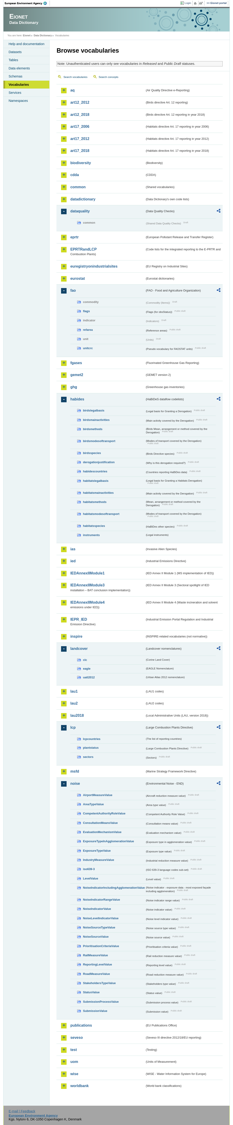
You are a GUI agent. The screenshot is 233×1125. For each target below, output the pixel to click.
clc (85, 660)
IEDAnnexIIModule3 (87, 585)
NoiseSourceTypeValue (99, 927)
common (78, 187)
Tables (13, 60)
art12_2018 (79, 115)
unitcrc (88, 348)
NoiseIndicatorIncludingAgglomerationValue (114, 887)
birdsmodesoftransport (99, 441)
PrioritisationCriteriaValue (101, 946)
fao (73, 290)
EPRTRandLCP (83, 249)
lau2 (74, 703)
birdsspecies (92, 453)
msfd (74, 771)
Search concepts (108, 77)
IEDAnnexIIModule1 (87, 573)
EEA (27, 3)
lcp (73, 727)
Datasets (15, 52)
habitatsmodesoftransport (101, 514)
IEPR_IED (78, 619)
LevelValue (90, 878)
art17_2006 (79, 126)
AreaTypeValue (93, 804)
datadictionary (82, 199)
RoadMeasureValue (96, 974)
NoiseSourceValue (96, 936)
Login (188, 3)
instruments (91, 535)
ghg (73, 387)
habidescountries (95, 471)
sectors (88, 757)
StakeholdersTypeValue (99, 983)
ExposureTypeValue (97, 850)
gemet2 (76, 375)
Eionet (27, 35)
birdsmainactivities (96, 420)
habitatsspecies (94, 526)
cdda (74, 175)
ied (73, 561)
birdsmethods (92, 429)
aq (72, 90)
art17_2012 (79, 139)
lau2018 (77, 715)
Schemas (15, 76)
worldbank (79, 1086)
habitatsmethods (94, 502)
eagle (86, 668)
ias (72, 549)
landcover (79, 649)
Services (14, 92)
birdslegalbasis (93, 410)
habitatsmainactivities (98, 492)
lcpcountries (91, 739)
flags (86, 311)
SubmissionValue (95, 1011)
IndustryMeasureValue (98, 860)
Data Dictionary (43, 35)
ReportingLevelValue (97, 964)
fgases (76, 363)
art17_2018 (79, 151)
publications (81, 1025)
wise (74, 1074)
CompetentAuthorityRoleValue (104, 813)
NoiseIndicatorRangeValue (101, 899)
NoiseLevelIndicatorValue (100, 918)
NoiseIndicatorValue (97, 909)
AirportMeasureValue (97, 795)
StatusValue (91, 992)
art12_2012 (79, 102)
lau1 (74, 691)
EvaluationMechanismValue (102, 832)
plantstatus (90, 747)
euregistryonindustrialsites (93, 266)
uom (74, 1062)
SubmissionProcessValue (101, 1001)
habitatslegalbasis (95, 481)
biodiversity (80, 163)
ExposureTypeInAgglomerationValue (108, 841)
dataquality (80, 211)
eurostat (77, 278)
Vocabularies (18, 84)
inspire (76, 636)
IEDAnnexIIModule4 (87, 602)
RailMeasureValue (95, 955)
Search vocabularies (75, 77)
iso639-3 (89, 869)
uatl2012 (89, 677)
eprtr (74, 237)
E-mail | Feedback (22, 1111)
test (73, 1050)
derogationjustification (99, 462)
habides (77, 399)
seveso (76, 1037)
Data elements (19, 68)
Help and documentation (26, 44)
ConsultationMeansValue (100, 823)
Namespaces (18, 101)
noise (75, 783)
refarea (88, 329)
